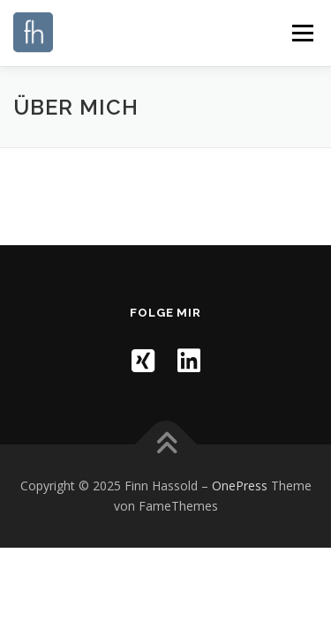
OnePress (239, 485)
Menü (301, 33)
